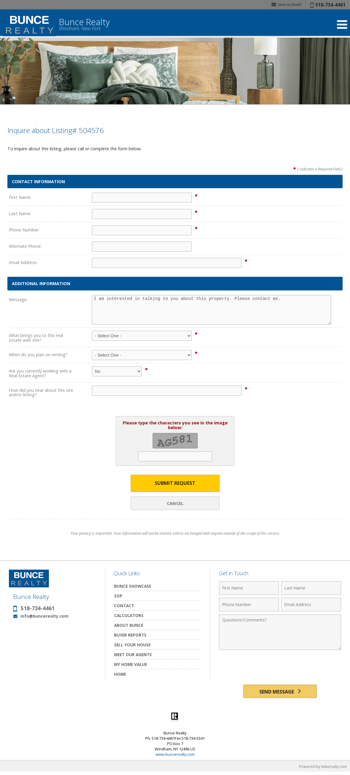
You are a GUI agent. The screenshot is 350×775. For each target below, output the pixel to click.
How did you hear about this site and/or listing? (41, 392)
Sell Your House (132, 645)
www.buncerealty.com (175, 757)
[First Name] (249, 588)
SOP (118, 596)
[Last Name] (311, 588)
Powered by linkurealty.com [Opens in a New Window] (322, 769)
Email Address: (23, 262)
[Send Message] (280, 693)
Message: (18, 299)
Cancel (175, 503)
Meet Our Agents (133, 655)
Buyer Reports (130, 635)
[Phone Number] (249, 605)
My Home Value (130, 665)
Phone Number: (24, 230)
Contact (124, 606)
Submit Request (175, 483)
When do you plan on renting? (38, 354)
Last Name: (20, 213)
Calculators (128, 616)
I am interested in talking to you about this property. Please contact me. (211, 310)
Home (120, 674)
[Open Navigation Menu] (342, 24)
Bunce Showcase (132, 586)
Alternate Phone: (25, 246)
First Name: (20, 197)
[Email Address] (311, 605)
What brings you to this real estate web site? (36, 338)
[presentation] (280, 668)
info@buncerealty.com (44, 616)
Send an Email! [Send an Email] (286, 4)
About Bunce (128, 626)
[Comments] (280, 633)
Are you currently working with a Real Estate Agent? (40, 373)
